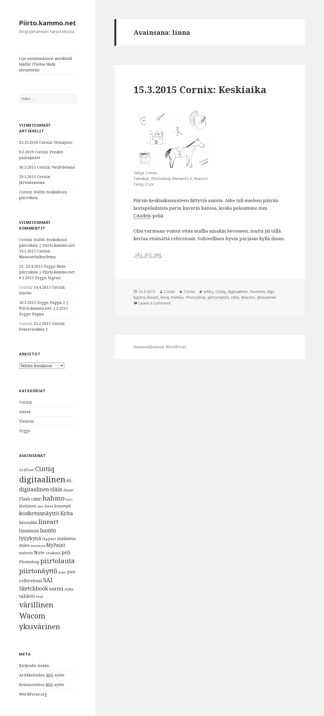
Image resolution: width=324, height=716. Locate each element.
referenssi (30, 580)
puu (71, 572)
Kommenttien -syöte (41, 684)
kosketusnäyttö (39, 513)
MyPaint (55, 545)
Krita (66, 513)
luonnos (29, 530)
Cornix (25, 402)
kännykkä (28, 522)
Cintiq (44, 468)
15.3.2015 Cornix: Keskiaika (199, 89)
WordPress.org (33, 694)
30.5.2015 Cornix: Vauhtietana (47, 167)
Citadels (142, 215)
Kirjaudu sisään (34, 665)
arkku (208, 291)
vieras (25, 411)
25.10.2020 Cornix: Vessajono (45, 142)
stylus (69, 589)
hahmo (53, 498)
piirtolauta (57, 560)
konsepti (62, 505)
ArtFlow (26, 469)
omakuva (52, 553)
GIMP (36, 499)
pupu (62, 572)
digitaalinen (42, 479)
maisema (66, 538)
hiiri (69, 499)
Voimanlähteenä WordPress (159, 346)
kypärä (139, 297)
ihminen (27, 505)
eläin (56, 489)
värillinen (36, 605)
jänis (40, 506)
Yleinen (26, 421)
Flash (24, 499)
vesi (39, 596)
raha (235, 297)
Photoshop (29, 561)
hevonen (257, 291)
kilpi (270, 291)
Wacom (32, 616)
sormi (56, 588)
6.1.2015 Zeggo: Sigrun (40, 277)
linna (165, 297)
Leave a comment (154, 303)
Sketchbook (33, 588)
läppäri (49, 538)
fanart (68, 490)
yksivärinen (39, 626)
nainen (26, 552)
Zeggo (24, 430)
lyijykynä (30, 538)
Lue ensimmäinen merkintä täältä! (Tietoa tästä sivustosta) (45, 64)
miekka (177, 297)
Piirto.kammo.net (47, 22)
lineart (49, 521)
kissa (49, 506)
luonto (48, 530)
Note (39, 552)
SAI (48, 580)
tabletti (27, 596)
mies (24, 545)
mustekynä (37, 546)
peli (66, 552)
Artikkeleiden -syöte (42, 675)
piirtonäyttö (38, 570)
